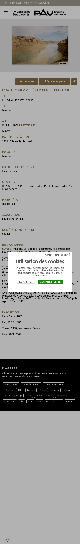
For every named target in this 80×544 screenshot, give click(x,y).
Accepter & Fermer (50, 282)
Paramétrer (25, 282)
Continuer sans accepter (56, 255)
